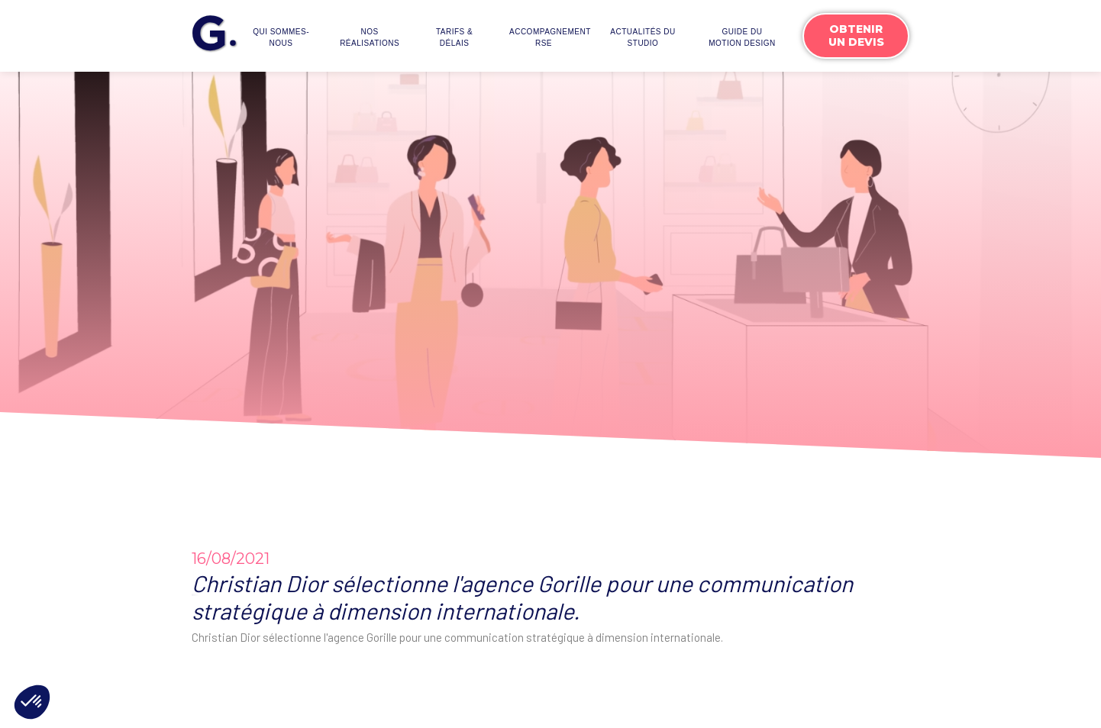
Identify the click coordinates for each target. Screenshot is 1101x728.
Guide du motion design (742, 37)
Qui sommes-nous (281, 37)
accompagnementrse (547, 37)
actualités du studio (642, 37)
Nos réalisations (369, 37)
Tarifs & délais (454, 37)
